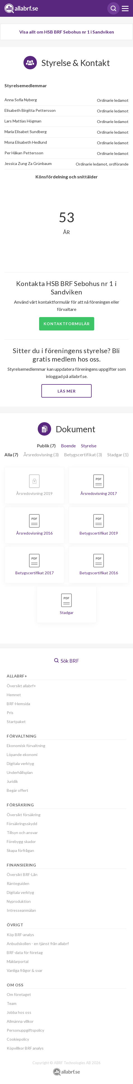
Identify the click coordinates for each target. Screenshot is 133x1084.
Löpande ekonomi (22, 754)
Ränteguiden (18, 883)
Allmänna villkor (20, 1021)
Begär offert (17, 790)
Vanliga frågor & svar (24, 970)
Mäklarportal (17, 961)
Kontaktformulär (67, 323)
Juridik (12, 781)
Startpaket (16, 721)
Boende (68, 445)
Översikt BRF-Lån (22, 874)
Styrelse (88, 445)
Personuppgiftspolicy (25, 1030)
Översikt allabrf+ (21, 685)
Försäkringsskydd (22, 823)
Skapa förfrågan (20, 850)
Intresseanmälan (21, 910)
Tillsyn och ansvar (22, 832)
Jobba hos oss (19, 1012)
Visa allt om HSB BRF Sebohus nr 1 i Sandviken (66, 31)
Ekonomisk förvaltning (26, 745)
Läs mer (67, 391)
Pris (10, 712)
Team (11, 1003)
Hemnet (14, 694)
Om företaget (19, 994)
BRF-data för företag (25, 952)
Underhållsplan (20, 772)
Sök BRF (66, 661)
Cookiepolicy (18, 1039)
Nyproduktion (19, 901)
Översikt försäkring (24, 814)
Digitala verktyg (20, 763)
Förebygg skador (21, 841)
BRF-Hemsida (18, 703)
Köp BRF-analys (20, 934)
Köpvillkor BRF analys (25, 1048)
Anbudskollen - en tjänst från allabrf (38, 943)
